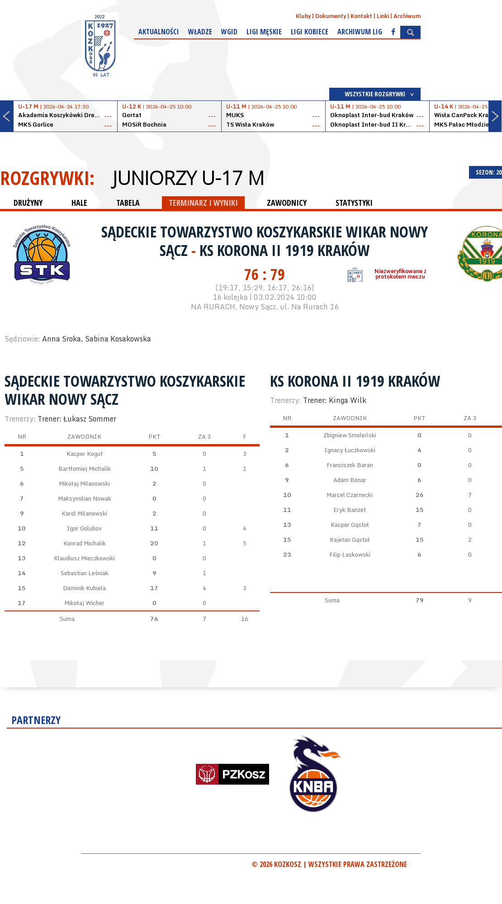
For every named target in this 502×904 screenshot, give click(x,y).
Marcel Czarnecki (350, 495)
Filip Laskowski (349, 554)
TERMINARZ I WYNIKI (203, 202)
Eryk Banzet (349, 510)
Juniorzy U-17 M (188, 177)
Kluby (303, 16)
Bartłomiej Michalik (84, 468)
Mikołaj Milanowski (84, 483)
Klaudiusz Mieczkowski (84, 558)
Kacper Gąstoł (350, 525)
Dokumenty (330, 16)
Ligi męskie (264, 32)
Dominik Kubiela (84, 588)
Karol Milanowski (84, 513)
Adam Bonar (349, 480)
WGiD (229, 32)
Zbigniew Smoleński (349, 435)
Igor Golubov (84, 528)
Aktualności (158, 32)
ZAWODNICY (287, 202)
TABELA (128, 202)
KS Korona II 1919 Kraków (284, 250)
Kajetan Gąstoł (350, 539)
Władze (200, 32)
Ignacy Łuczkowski (349, 450)
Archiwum (407, 16)
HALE (79, 202)
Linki (383, 16)
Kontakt (361, 16)
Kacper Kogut (84, 454)
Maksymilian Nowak (84, 498)
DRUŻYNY (28, 202)
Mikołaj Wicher (84, 603)
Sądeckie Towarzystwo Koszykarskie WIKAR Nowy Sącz (125, 390)
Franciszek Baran (350, 465)
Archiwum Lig (359, 32)
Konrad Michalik (84, 543)
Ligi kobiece (309, 32)
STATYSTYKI (354, 202)
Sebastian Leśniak (85, 573)
